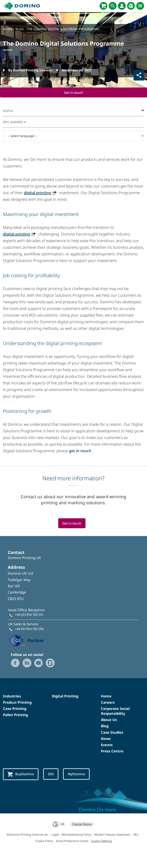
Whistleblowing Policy (76, 834)
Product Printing (17, 702)
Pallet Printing (15, 714)
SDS (51, 774)
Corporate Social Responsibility (115, 711)
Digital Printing (65, 696)
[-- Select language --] (73, 136)
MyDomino (76, 774)
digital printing (37, 192)
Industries (12, 696)
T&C (135, 834)
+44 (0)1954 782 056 (29, 629)
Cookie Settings (101, 841)
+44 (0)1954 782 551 (29, 614)
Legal (55, 834)
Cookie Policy (44, 841)
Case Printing (14, 708)
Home (106, 696)
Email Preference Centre (72, 841)
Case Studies (112, 732)
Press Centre (112, 751)
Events (107, 744)
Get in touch (73, 92)
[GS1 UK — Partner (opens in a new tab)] (27, 640)
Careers (108, 702)
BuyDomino (21, 774)
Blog (105, 726)
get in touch (80, 450)
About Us (109, 719)
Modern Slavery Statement (112, 834)
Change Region (82, 824)
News (106, 738)
